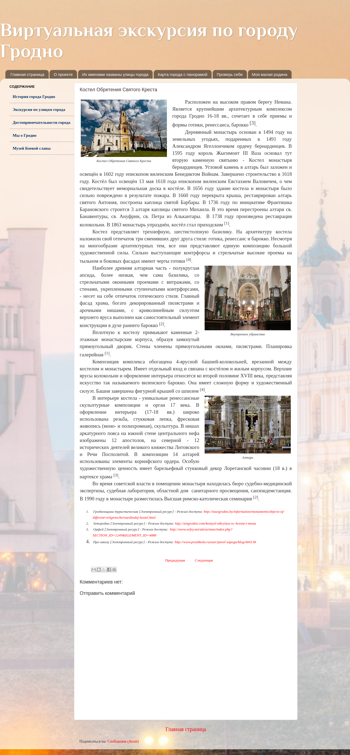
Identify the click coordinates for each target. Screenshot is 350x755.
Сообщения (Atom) (123, 741)
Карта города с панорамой (182, 74)
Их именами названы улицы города (115, 74)
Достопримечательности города (41, 122)
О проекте (63, 74)
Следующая (204, 560)
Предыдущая (175, 560)
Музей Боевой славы (32, 148)
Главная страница (27, 74)
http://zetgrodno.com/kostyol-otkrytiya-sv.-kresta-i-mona (215, 523)
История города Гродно (34, 96)
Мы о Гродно (25, 135)
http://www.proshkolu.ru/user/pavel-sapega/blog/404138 (215, 542)
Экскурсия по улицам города (39, 109)
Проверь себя (230, 74)
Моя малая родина (269, 74)
